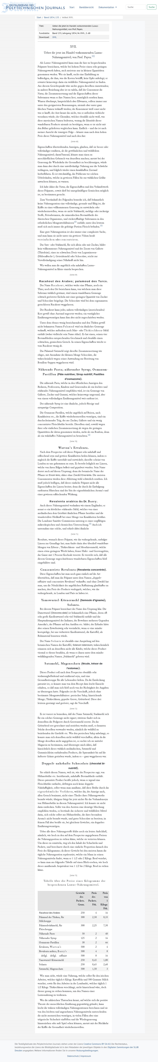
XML (54, 37)
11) (93, 56)
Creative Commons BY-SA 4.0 (97, 1043)
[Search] (136, 7)
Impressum (85, 1056)
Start (71, 7)
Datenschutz (73, 1056)
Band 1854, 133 (51, 17)
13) (101, 226)
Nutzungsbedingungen (87, 1050)
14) (89, 435)
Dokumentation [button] (107, 7)
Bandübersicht (86, 7)
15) (90, 524)
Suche (152, 7)
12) (75, 222)
